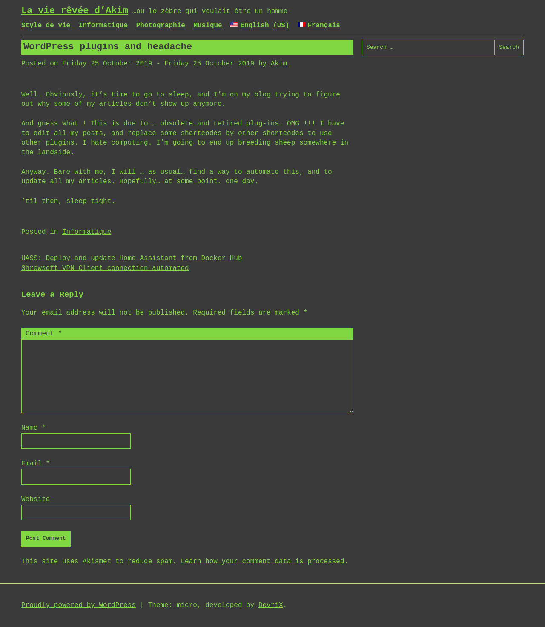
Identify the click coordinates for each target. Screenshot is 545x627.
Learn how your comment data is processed (262, 561)
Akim (279, 64)
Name (33, 428)
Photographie (160, 25)
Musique (207, 25)
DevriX (270, 605)
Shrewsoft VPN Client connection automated (105, 268)
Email (35, 464)
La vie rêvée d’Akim (74, 11)
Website (35, 499)
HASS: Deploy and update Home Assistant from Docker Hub (131, 258)
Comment (44, 334)
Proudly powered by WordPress (78, 605)
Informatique (103, 25)
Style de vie (45, 25)
